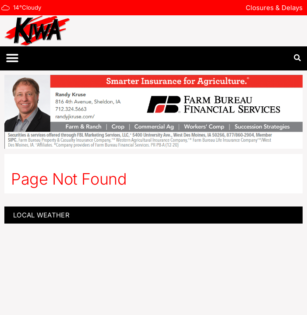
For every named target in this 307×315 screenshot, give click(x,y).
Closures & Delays (274, 8)
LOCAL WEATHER (41, 215)
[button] (12, 58)
